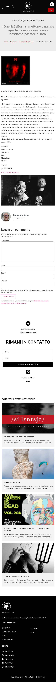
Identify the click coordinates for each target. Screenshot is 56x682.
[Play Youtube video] (28, 190)
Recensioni (13, 42)
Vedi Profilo (19, 219)
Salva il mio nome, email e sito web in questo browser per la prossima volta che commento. (27, 291)
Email (3, 273)
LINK (28, 381)
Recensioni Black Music (26, 42)
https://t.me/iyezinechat (28, 333)
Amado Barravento (12, 482)
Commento (5, 240)
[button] (7, 7)
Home (6, 42)
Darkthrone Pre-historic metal (16, 576)
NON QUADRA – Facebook (10, 172)
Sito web (4, 281)
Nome (3, 265)
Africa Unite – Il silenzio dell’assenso (19, 437)
